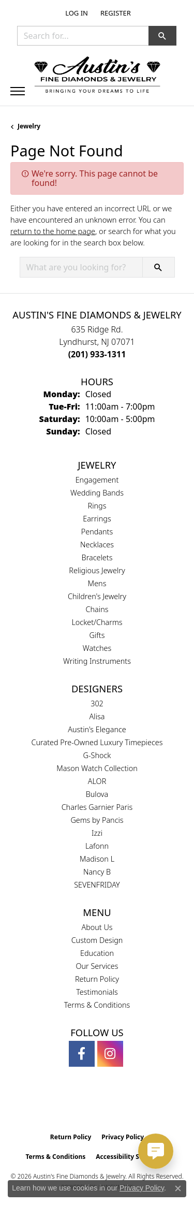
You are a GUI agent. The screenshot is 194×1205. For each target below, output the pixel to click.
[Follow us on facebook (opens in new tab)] (82, 1054)
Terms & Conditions (97, 1005)
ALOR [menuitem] (97, 781)
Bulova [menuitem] (97, 794)
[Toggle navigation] (17, 91)
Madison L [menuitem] (97, 859)
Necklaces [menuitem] (97, 544)
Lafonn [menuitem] (97, 846)
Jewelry (29, 126)
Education (97, 953)
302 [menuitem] (97, 703)
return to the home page (52, 231)
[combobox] (83, 36)
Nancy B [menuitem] (97, 872)
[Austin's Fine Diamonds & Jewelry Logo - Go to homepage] (97, 75)
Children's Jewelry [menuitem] (97, 596)
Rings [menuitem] (97, 506)
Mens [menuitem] (97, 583)
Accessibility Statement (132, 1156)
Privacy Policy (122, 1137)
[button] (75, 13)
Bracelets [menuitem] (97, 557)
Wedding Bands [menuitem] (97, 493)
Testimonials (97, 992)
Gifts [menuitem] (97, 635)
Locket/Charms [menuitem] (96, 622)
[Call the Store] (97, 354)
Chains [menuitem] (97, 609)
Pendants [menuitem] (97, 531)
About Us (96, 927)
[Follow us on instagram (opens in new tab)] (110, 1054)
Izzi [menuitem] (97, 833)
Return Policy (97, 979)
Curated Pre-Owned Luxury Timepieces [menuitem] (97, 742)
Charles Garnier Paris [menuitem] (97, 807)
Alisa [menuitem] (97, 716)
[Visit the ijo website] (114, 1105)
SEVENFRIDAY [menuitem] (97, 885)
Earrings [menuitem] (97, 519)
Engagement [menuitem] (97, 480)
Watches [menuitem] (97, 648)
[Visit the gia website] (80, 1105)
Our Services (97, 966)
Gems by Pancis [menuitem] (96, 820)
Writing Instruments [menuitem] (97, 661)
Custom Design (97, 940)
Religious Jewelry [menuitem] (97, 570)
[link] (114, 13)
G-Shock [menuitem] (97, 755)
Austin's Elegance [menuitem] (97, 729)
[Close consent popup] (178, 1188)
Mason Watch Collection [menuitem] (96, 768)
